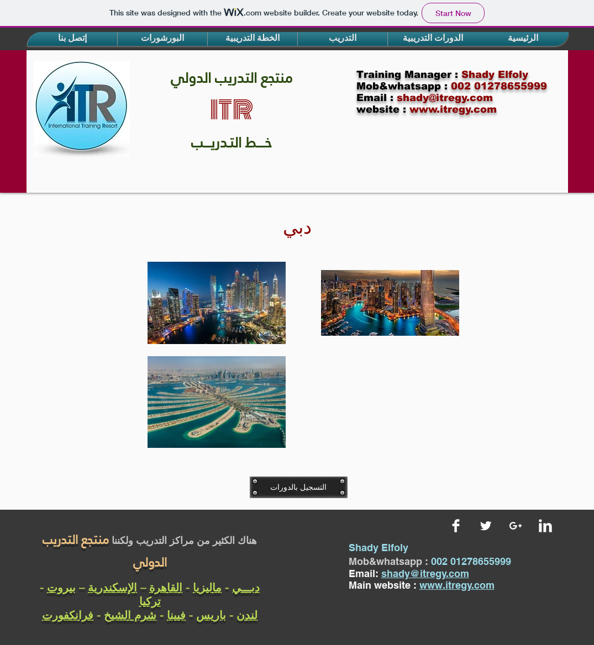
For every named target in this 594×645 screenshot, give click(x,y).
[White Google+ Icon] (515, 525)
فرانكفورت (67, 615)
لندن (246, 615)
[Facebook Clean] (455, 525)
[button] (72, 39)
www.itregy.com (457, 585)
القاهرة (165, 587)
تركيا (150, 601)
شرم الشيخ (130, 615)
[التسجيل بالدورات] (299, 487)
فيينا (176, 615)
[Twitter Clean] (485, 525)
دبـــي (246, 587)
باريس (211, 615)
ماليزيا (207, 587)
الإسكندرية (112, 587)
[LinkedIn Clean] (545, 525)
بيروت (61, 587)
